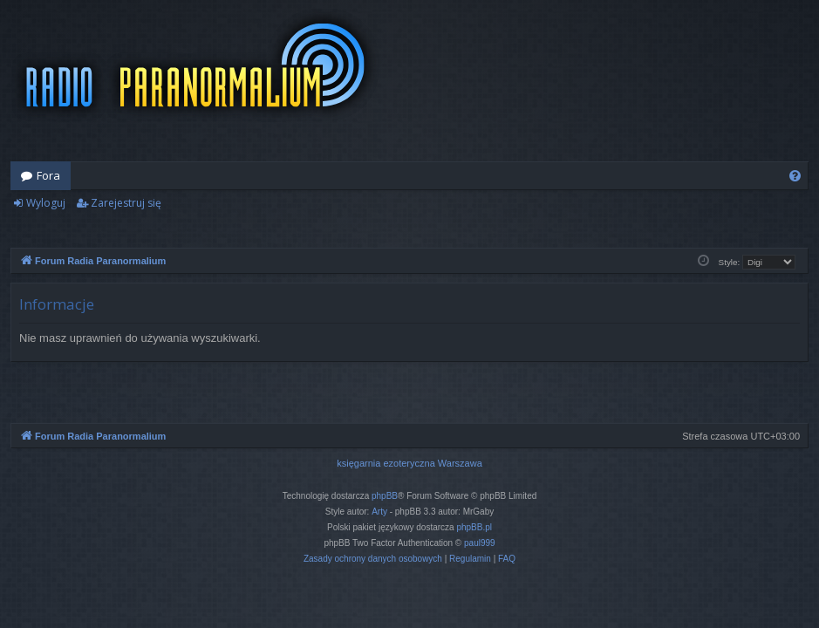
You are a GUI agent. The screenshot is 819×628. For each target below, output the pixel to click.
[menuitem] (795, 175)
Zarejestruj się (126, 202)
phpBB (385, 496)
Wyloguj (45, 202)
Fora (48, 175)
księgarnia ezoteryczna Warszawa (409, 463)
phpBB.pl (474, 527)
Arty (379, 511)
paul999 (479, 543)
